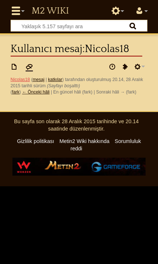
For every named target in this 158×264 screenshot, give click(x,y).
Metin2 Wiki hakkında (84, 141)
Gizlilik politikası (35, 141)
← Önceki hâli (35, 92)
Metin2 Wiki (50, 11)
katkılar (55, 79)
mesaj (38, 79)
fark (15, 92)
